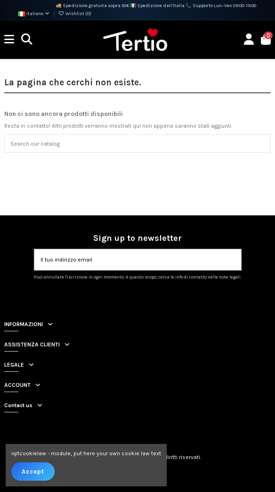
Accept (33, 471)
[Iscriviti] (231, 260)
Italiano (34, 13)
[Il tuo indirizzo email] (129, 260)
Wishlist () (74, 13)
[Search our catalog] (261, 143)
